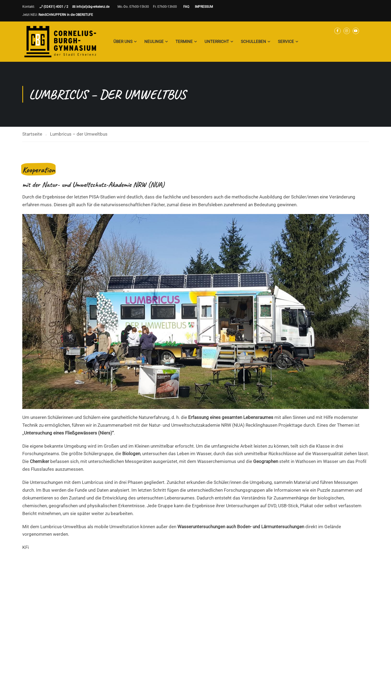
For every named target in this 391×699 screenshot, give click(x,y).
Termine (184, 41)
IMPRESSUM (204, 7)
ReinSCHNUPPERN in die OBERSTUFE (65, 15)
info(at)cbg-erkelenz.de (92, 7)
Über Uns (122, 41)
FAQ (186, 7)
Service (286, 41)
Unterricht (217, 41)
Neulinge (154, 41)
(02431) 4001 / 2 (56, 7)
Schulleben (253, 41)
